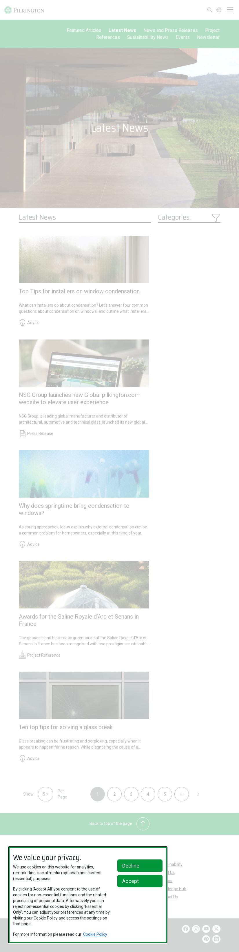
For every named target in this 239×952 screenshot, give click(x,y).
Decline (130, 866)
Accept (130, 881)
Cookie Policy (95, 934)
